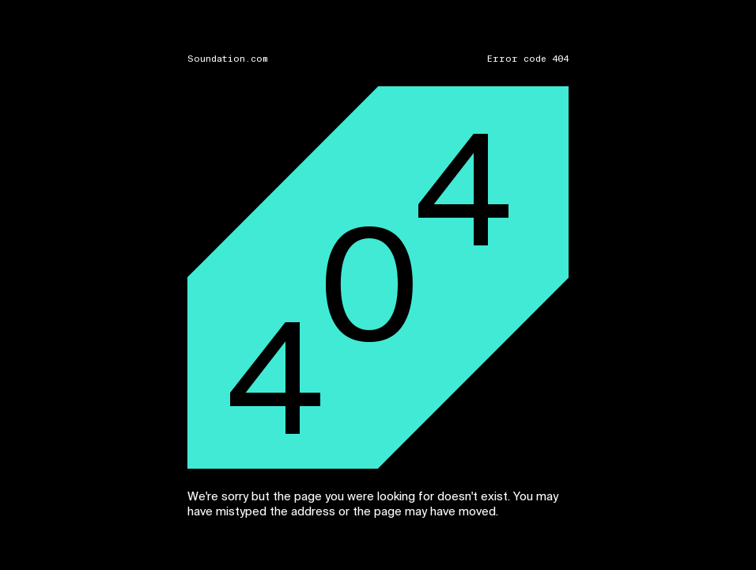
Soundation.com (227, 59)
